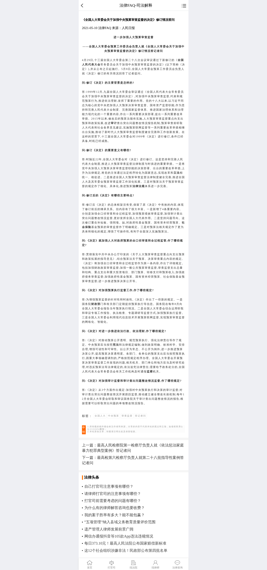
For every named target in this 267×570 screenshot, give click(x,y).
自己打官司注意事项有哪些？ (108, 486)
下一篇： (133, 460)
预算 (138, 37)
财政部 (95, 304)
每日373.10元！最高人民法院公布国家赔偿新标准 (125, 543)
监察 (150, 371)
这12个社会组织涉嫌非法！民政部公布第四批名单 (125, 550)
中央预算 (113, 416)
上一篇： (133, 448)
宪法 (116, 344)
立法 (177, 172)
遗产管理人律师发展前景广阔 (108, 529)
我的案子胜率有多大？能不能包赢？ (114, 515)
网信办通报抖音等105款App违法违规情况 (118, 536)
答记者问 (140, 416)
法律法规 (138, 186)
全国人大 (95, 46)
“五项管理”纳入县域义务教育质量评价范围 (120, 522)
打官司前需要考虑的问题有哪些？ (112, 501)
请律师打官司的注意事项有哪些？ (112, 493)
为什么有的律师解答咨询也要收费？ (114, 508)
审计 (114, 123)
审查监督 (127, 416)
